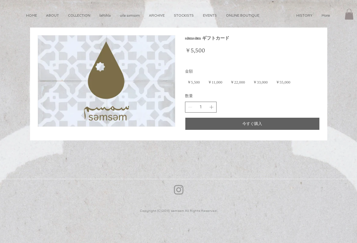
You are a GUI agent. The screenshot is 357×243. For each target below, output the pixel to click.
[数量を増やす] (211, 107)
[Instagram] (178, 189)
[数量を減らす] (190, 107)
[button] (349, 14)
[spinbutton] (200, 107)
